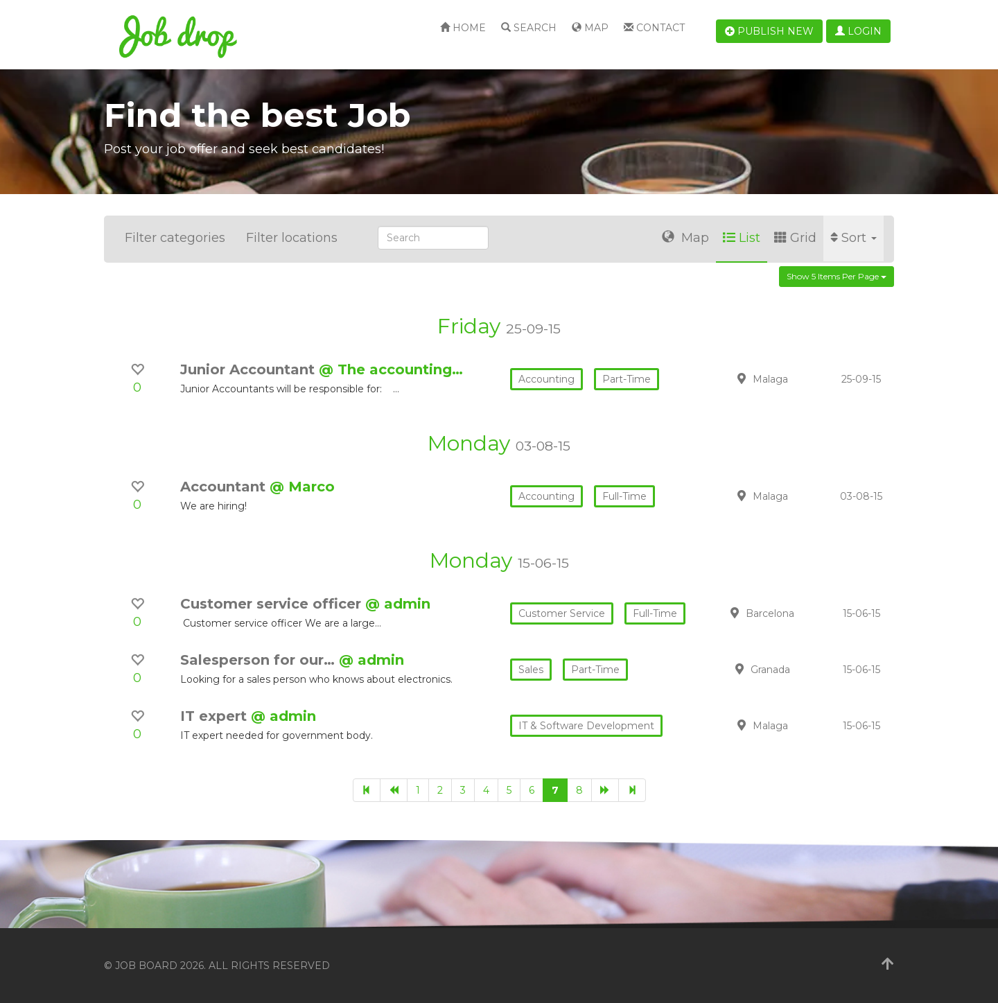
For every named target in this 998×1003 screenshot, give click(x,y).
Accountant (225, 486)
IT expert (215, 716)
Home (463, 27)
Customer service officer (272, 603)
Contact (654, 27)
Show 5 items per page (836, 276)
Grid (795, 237)
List (741, 237)
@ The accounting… (391, 369)
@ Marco (302, 486)
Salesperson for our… (259, 660)
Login (858, 31)
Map (590, 27)
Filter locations (292, 237)
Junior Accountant (249, 369)
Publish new (769, 31)
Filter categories (175, 237)
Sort (853, 237)
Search (529, 27)
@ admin (397, 603)
